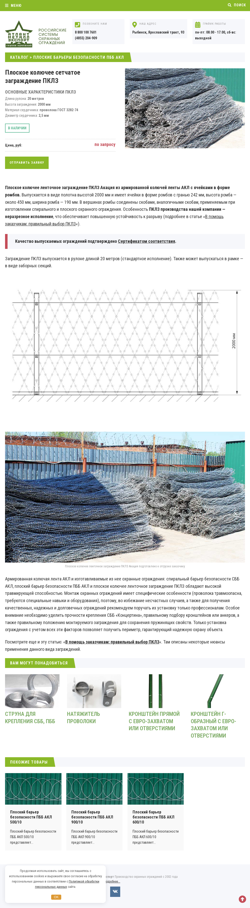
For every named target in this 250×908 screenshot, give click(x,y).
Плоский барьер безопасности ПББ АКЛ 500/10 (31, 817)
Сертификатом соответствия (146, 241)
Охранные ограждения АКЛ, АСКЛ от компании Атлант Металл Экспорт (43, 34)
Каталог (19, 57)
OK (56, 897)
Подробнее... (112, 881)
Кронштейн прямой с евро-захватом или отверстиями (154, 721)
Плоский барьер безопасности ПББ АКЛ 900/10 (92, 817)
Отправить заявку (27, 162)
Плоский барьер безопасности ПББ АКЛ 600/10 (153, 817)
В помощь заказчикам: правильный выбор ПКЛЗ (112, 642)
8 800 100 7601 (86, 32)
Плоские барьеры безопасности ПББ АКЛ (78, 57)
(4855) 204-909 (86, 38)
